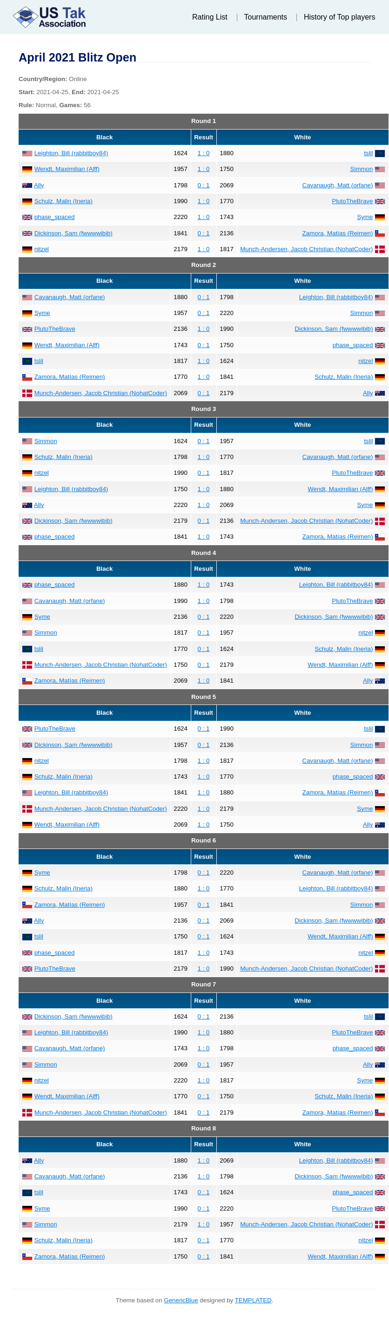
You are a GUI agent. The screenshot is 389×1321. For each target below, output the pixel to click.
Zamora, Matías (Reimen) (337, 233)
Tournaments (266, 17)
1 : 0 (204, 153)
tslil (368, 153)
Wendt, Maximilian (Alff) (67, 168)
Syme (365, 216)
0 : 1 (204, 185)
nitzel (41, 249)
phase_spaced (54, 216)
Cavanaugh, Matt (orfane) (337, 185)
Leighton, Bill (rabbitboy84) (71, 153)
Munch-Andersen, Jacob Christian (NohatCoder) (306, 249)
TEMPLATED (253, 1300)
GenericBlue (181, 1300)
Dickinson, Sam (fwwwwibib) (73, 233)
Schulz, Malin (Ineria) (63, 201)
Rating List (210, 17)
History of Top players (340, 17)
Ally (39, 185)
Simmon (361, 168)
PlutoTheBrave (352, 201)
